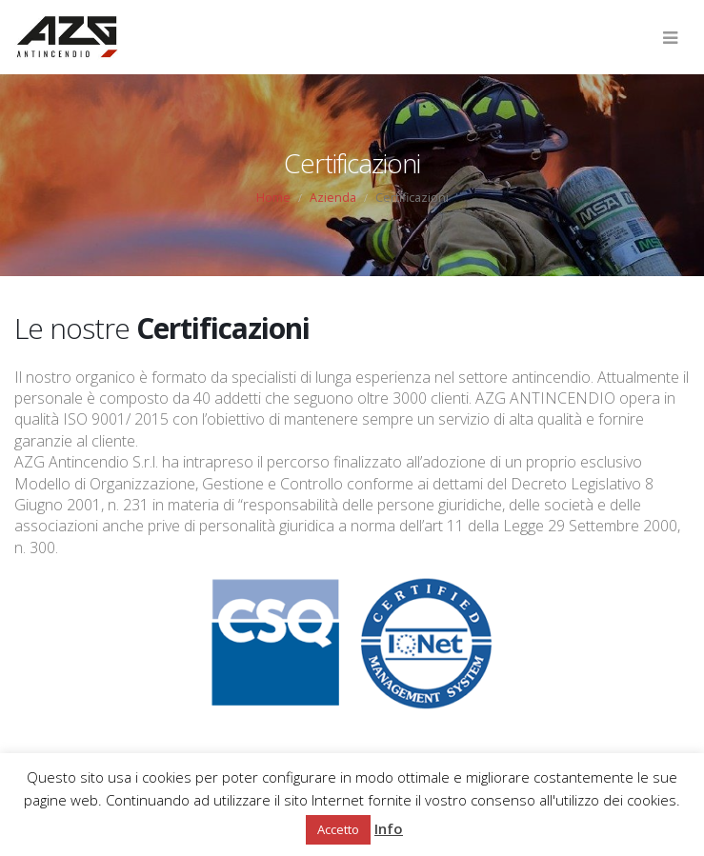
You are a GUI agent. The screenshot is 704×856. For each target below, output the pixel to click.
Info (388, 828)
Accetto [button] (338, 829)
